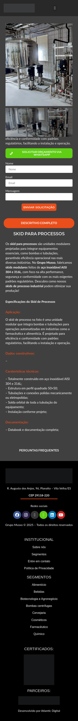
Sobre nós (39, 547)
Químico (39, 633)
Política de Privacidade (39, 568)
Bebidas (39, 591)
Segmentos (39, 554)
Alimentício (39, 584)
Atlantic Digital (50, 710)
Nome (9, 163)
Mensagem (12, 190)
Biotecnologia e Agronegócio (39, 598)
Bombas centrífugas (39, 605)
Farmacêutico (39, 627)
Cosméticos (39, 620)
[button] (55, 8)
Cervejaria (39, 612)
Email (8, 177)
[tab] (39, 223)
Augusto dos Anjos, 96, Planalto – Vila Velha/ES (40, 488)
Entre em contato (39, 561)
